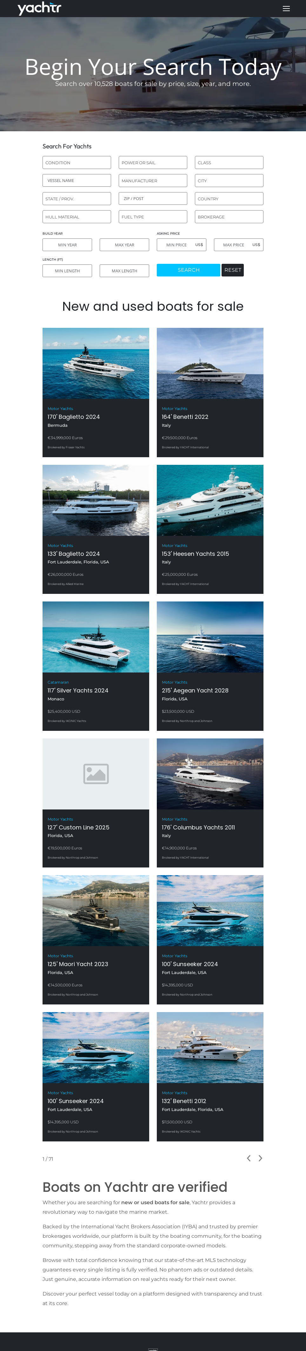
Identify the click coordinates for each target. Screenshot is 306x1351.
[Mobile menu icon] (286, 8)
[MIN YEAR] (67, 244)
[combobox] (77, 162)
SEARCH (189, 270)
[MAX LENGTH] (124, 270)
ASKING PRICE (168, 233)
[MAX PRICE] (238, 244)
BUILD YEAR (53, 233)
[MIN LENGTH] (67, 270)
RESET (232, 270)
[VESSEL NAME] (77, 180)
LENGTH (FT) (53, 259)
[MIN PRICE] (181, 244)
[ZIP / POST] (153, 198)
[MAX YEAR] (124, 244)
